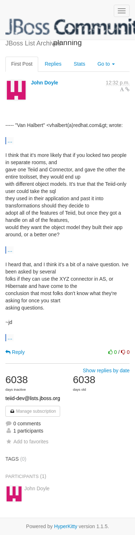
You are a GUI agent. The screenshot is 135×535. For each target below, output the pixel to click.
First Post (21, 64)
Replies (53, 64)
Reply (15, 352)
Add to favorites (26, 441)
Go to (106, 64)
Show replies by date (106, 370)
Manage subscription (32, 411)
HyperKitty (65, 526)
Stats (79, 64)
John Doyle (44, 82)
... (10, 140)
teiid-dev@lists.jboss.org (32, 398)
